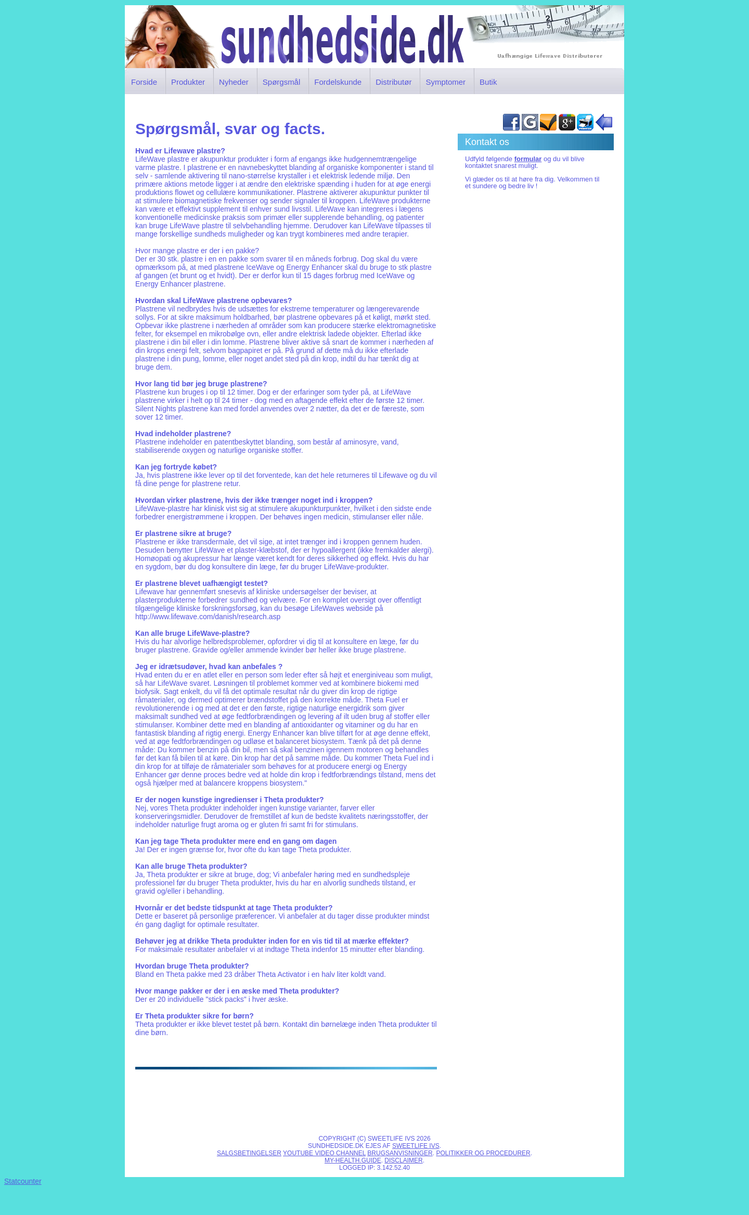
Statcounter (23, 1181)
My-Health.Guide (353, 1160)
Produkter (188, 81)
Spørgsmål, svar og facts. (230, 128)
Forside (144, 81)
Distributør (393, 81)
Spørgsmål (282, 81)
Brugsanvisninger (399, 1153)
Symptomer (445, 81)
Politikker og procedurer (483, 1153)
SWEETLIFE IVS (416, 1145)
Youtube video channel (324, 1153)
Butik (488, 81)
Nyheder (234, 81)
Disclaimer (403, 1160)
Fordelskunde (337, 81)
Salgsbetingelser (249, 1153)
